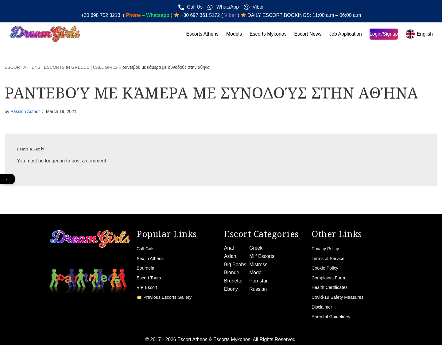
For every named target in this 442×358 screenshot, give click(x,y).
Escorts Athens (200, 34)
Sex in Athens (152, 260)
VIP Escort (148, 291)
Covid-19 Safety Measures (341, 302)
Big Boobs (235, 265)
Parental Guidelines (333, 323)
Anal (229, 249)
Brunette (233, 282)
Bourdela (146, 271)
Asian (230, 257)
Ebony (231, 291)
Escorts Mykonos (266, 34)
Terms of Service (330, 260)
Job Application (345, 34)
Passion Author (25, 111)
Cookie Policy (326, 271)
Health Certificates (332, 291)
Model (256, 274)
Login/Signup (383, 34)
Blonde (231, 274)
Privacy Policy (327, 250)
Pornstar (259, 282)
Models (232, 34)
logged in (55, 161)
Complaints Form (330, 281)
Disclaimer (323, 312)
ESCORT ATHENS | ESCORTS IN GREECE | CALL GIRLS (61, 67)
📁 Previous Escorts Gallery (167, 302)
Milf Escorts (262, 257)
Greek (256, 249)
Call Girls (147, 250)
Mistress (259, 265)
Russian (258, 291)
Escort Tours (150, 281)
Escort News (307, 34)
